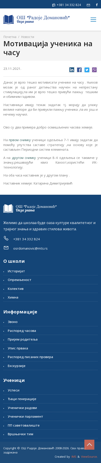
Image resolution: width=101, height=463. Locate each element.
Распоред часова (22, 330)
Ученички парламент (25, 416)
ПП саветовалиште (24, 425)
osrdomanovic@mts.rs (30, 248)
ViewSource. (89, 457)
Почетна (9, 37)
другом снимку (24, 157)
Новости (27, 37)
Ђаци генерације (22, 399)
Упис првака (18, 348)
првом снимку (20, 140)
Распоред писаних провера (30, 357)
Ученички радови (22, 407)
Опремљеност (19, 279)
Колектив (15, 288)
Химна (13, 297)
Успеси (13, 390)
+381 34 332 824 (68, 5)
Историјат (16, 271)
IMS (74, 457)
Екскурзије (16, 365)
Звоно (12, 321)
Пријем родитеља (23, 339)
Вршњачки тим (20, 434)
